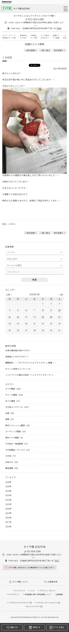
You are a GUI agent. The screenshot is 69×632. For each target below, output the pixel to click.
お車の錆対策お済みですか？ (18, 350)
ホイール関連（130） (14, 394)
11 (10, 316)
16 (51, 316)
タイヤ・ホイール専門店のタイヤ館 (9, 36)
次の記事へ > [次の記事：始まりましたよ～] (59, 50)
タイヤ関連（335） (13, 388)
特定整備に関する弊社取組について (38, 594)
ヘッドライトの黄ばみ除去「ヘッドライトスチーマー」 (29, 374)
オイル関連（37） (13, 401)
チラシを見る (56, 627)
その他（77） (11, 455)
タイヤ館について (18, 581)
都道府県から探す (23, 36)
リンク (32, 590)
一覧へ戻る (45, 50)
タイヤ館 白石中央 (21, 8)
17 (59, 316)
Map (59, 28)
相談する (12, 627)
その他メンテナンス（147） (17, 407)
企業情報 (59, 594)
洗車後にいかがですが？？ (17, 356)
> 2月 (60, 294)
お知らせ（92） (12, 462)
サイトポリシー (14, 594)
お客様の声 (50, 581)
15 (43, 316)
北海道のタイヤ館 (33, 36)
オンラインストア (33, 606)
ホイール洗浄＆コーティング (18, 368)
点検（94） (10, 413)
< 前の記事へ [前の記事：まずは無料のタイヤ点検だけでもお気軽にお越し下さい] (30, 50)
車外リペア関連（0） (14, 437)
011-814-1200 (36, 19)
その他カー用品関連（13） (17, 443)
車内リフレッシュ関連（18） (18, 425)
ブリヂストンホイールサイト (46, 602)
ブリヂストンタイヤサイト (19, 602)
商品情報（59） (12, 468)
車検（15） (10, 419)
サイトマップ (20, 590)
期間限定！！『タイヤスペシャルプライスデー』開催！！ (30, 362)
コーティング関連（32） (16, 431)
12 (18, 316)
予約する (34, 627)
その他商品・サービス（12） (18, 449)
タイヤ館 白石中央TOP (45, 36)
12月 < (9, 294)
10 (59, 310)
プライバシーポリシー (47, 590)
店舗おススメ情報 (56, 36)
